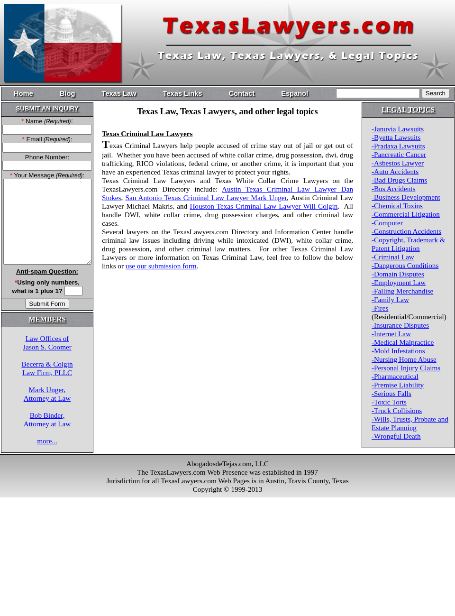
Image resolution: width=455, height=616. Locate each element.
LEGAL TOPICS (408, 109)
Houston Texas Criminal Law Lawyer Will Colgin (263, 206)
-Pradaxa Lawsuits (398, 146)
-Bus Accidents (393, 188)
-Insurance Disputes (400, 325)
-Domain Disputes (398, 274)
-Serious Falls (391, 393)
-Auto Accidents (395, 171)
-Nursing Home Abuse (404, 359)
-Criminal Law (393, 257)
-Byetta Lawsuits (396, 137)
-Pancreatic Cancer (399, 154)
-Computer (387, 223)
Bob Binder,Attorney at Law (47, 419)
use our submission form (161, 266)
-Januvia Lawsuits (398, 129)
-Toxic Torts (389, 402)
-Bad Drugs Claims (399, 180)
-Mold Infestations (398, 351)
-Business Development (406, 197)
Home (23, 93)
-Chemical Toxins (397, 206)
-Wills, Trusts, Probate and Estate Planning (410, 423)
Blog (67, 93)
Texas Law (118, 93)
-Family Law (390, 299)
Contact (241, 93)
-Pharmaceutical (395, 376)
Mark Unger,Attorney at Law (47, 394)
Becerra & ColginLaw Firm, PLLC (47, 368)
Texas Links (182, 93)
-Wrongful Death (396, 436)
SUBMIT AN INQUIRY (47, 108)
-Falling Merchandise (402, 291)
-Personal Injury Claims (406, 368)
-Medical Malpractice (403, 342)
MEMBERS (46, 319)
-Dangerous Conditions (405, 265)
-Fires (380, 308)
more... (47, 441)
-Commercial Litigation (406, 214)
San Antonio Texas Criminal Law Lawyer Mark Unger (206, 197)
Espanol (294, 93)
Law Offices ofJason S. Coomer (47, 342)
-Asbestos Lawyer (398, 163)
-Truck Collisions (397, 410)
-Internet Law (391, 334)
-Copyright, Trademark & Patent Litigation (409, 244)
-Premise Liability (398, 385)
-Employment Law (399, 282)
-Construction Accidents (406, 231)
